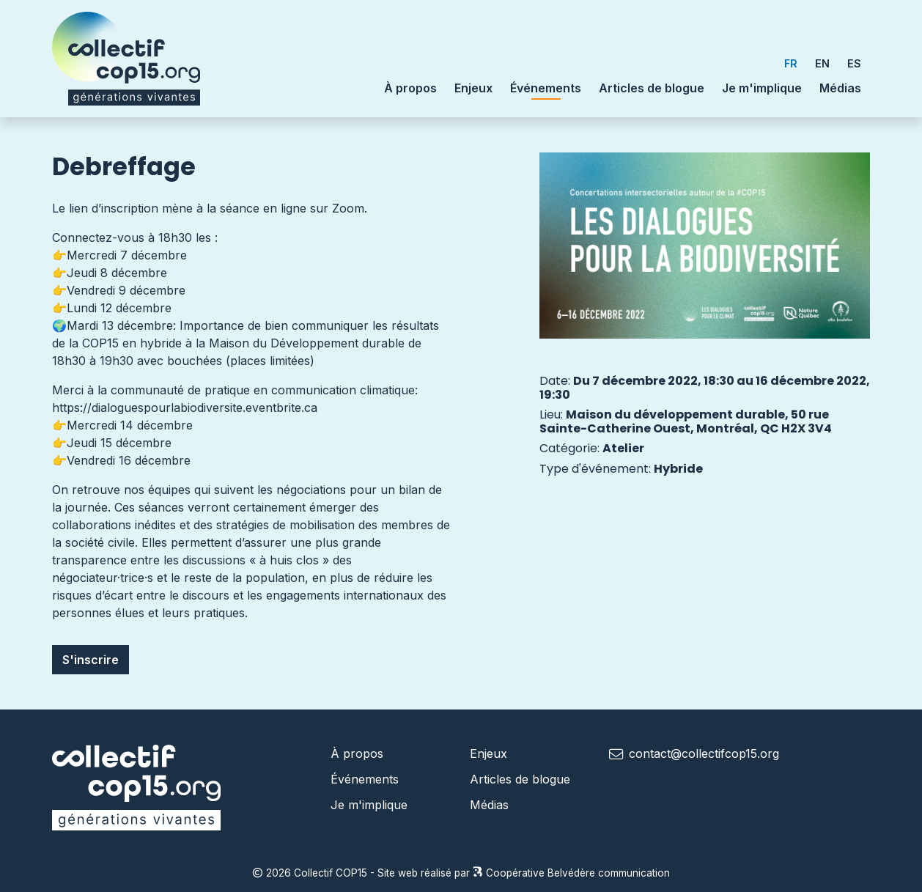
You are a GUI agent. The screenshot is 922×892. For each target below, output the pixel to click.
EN (822, 63)
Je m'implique (762, 88)
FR (790, 63)
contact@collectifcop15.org (704, 753)
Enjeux (473, 88)
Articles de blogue (651, 88)
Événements (545, 87)
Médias (840, 88)
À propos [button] (410, 88)
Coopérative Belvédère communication (571, 873)
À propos (357, 753)
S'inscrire (90, 659)
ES (854, 63)
